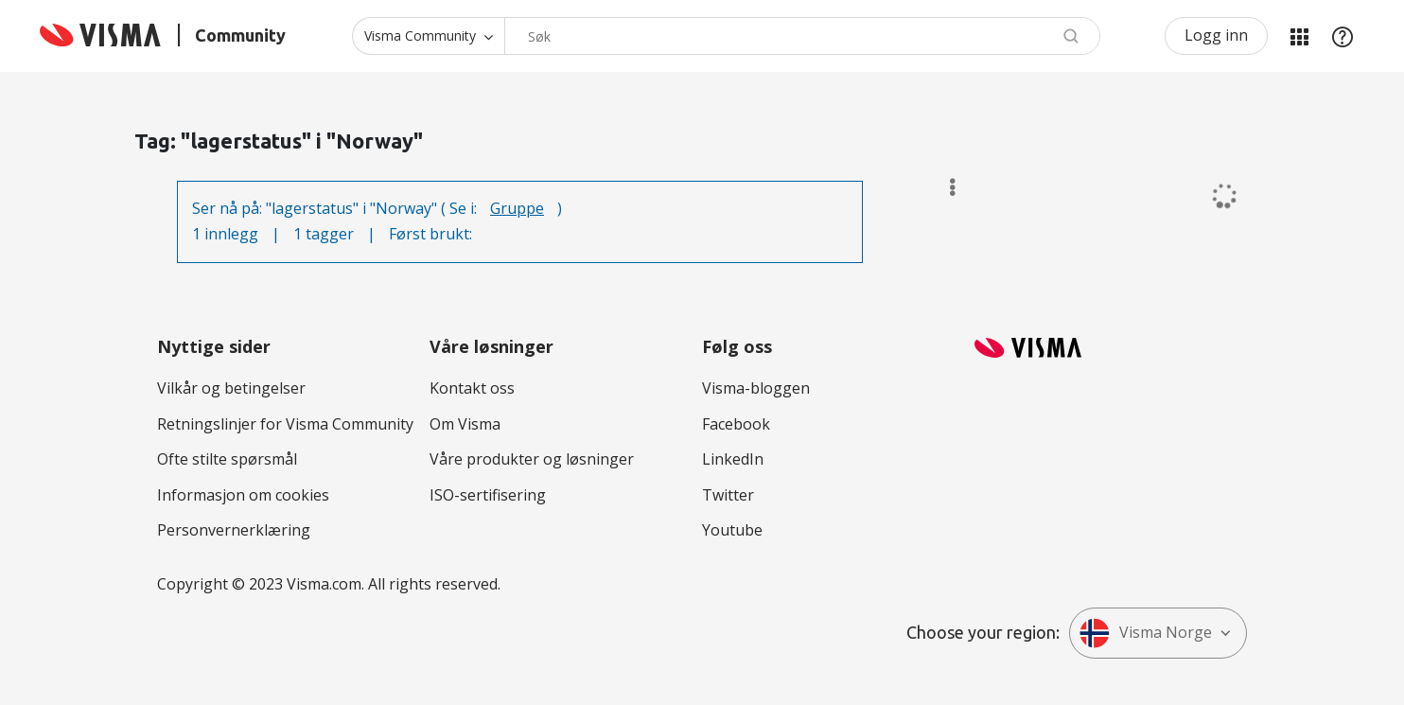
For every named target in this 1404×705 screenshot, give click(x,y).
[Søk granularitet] (428, 36)
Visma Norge (1145, 633)
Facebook (736, 424)
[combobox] (802, 36)
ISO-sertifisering (488, 495)
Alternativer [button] (943, 187)
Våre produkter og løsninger (532, 459)
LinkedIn (732, 459)
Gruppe (517, 208)
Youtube (732, 530)
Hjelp (1342, 36)
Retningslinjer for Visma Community (285, 424)
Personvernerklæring (233, 530)
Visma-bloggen (756, 388)
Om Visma (465, 424)
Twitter (728, 495)
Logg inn (1216, 35)
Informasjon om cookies (243, 495)
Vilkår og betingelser (231, 388)
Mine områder (1299, 36)
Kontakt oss (472, 388)
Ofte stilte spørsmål (227, 459)
